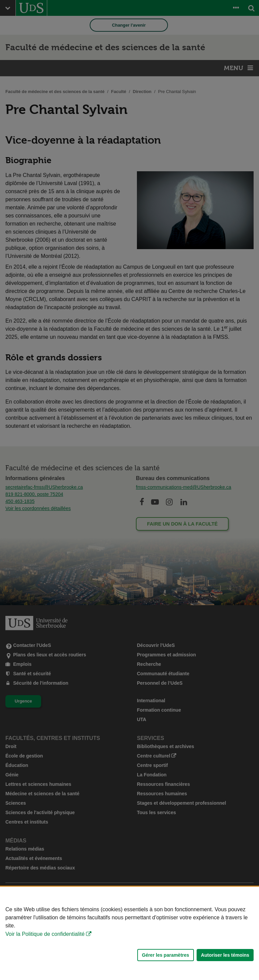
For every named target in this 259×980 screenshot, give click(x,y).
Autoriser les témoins (225, 955)
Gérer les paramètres (165, 955)
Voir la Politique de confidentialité (45, 934)
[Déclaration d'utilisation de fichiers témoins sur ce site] (129, 933)
